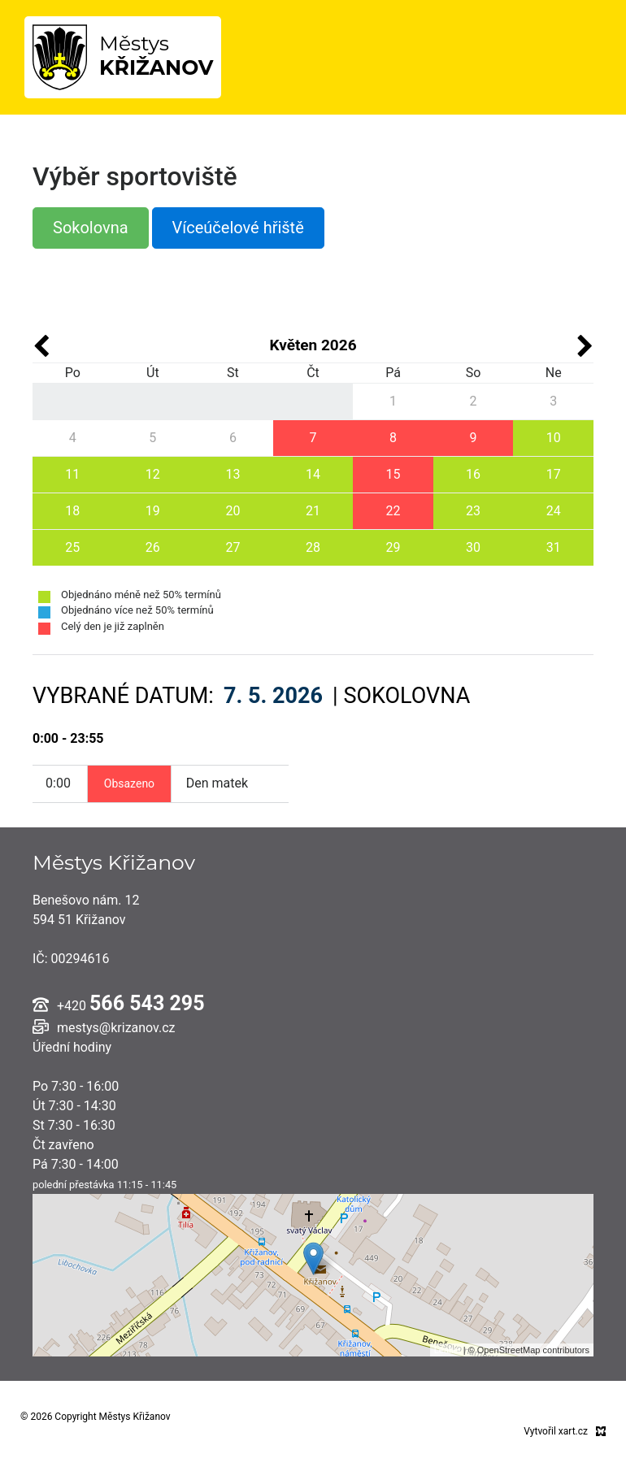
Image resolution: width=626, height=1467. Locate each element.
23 (473, 511)
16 (473, 474)
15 (393, 474)
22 (393, 511)
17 (553, 474)
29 (393, 547)
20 (232, 511)
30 (473, 547)
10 (553, 437)
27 (232, 547)
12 (153, 474)
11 (72, 474)
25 (72, 547)
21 (313, 511)
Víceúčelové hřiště (238, 227)
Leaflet (447, 1350)
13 (232, 474)
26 (153, 547)
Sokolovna (90, 227)
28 (313, 547)
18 (72, 511)
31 (553, 547)
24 (553, 511)
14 (313, 474)
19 (153, 511)
